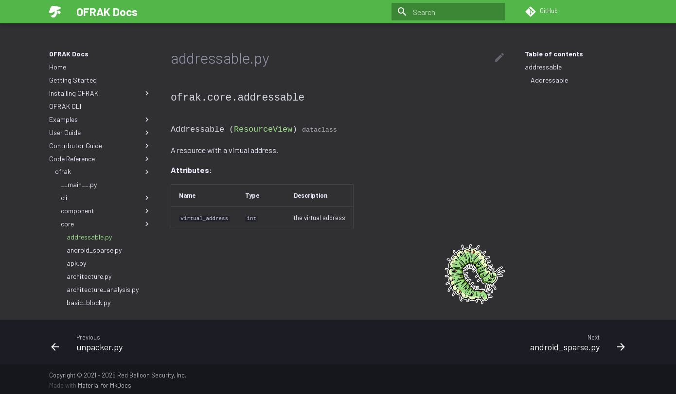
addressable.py (89, 237)
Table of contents (554, 54)
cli (106, 197)
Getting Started (73, 80)
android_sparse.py (94, 250)
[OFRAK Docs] (55, 11)
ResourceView (263, 128)
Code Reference (100, 158)
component (106, 210)
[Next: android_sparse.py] (485, 340)
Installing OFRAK (100, 93)
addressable (543, 67)
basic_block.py (88, 302)
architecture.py (89, 276)
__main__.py (79, 184)
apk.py (76, 263)
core (106, 224)
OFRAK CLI (65, 106)
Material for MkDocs (104, 383)
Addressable (549, 80)
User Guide (100, 132)
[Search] (448, 11)
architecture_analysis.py (103, 289)
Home (57, 67)
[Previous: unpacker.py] (190, 340)
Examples (100, 119)
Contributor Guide (100, 145)
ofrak (103, 171)
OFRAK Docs (69, 54)
